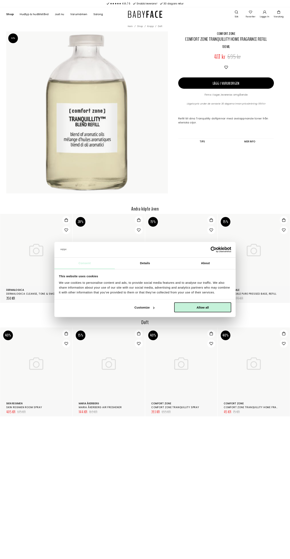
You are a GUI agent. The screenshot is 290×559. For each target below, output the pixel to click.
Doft (160, 26)
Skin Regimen (14, 403)
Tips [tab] (202, 141)
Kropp (150, 26)
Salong (98, 14)
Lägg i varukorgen (226, 83)
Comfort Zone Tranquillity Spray (175, 407)
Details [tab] (145, 263)
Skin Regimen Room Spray (24, 407)
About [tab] (205, 263)
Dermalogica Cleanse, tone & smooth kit (35, 293)
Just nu (59, 14)
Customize (145, 307)
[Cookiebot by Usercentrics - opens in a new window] (213, 250)
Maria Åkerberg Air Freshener (100, 407)
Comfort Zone (226, 33)
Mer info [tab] (249, 141)
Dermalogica (15, 290)
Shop (10, 14)
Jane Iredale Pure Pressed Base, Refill (250, 293)
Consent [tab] (85, 263)
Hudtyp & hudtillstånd (34, 14)
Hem (130, 26)
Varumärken (78, 14)
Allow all (203, 307)
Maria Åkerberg (89, 403)
